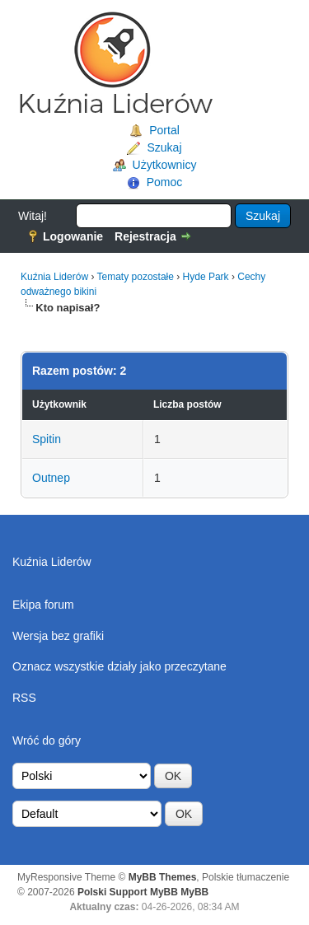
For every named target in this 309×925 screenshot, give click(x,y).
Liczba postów (187, 404)
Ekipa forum (43, 604)
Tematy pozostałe (135, 277)
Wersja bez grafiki (58, 635)
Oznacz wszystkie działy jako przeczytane (119, 666)
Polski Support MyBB (127, 892)
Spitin (46, 439)
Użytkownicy (165, 164)
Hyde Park (206, 277)
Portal (164, 130)
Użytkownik (59, 404)
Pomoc (165, 182)
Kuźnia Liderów (54, 277)
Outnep (51, 477)
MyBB (194, 892)
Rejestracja (145, 236)
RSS (24, 697)
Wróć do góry (46, 740)
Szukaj (164, 147)
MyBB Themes (163, 877)
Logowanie (73, 236)
